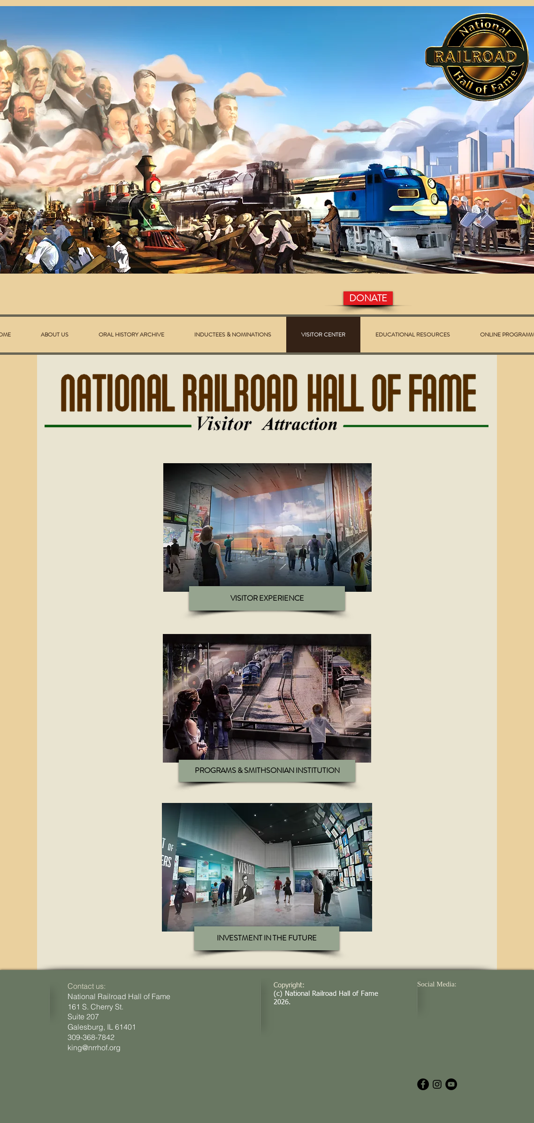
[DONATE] (368, 298)
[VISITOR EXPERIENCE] (267, 598)
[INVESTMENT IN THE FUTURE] (266, 938)
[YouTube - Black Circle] (451, 1084)
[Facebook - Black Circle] (423, 1084)
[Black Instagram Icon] (437, 1084)
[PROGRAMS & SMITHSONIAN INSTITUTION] (267, 771)
